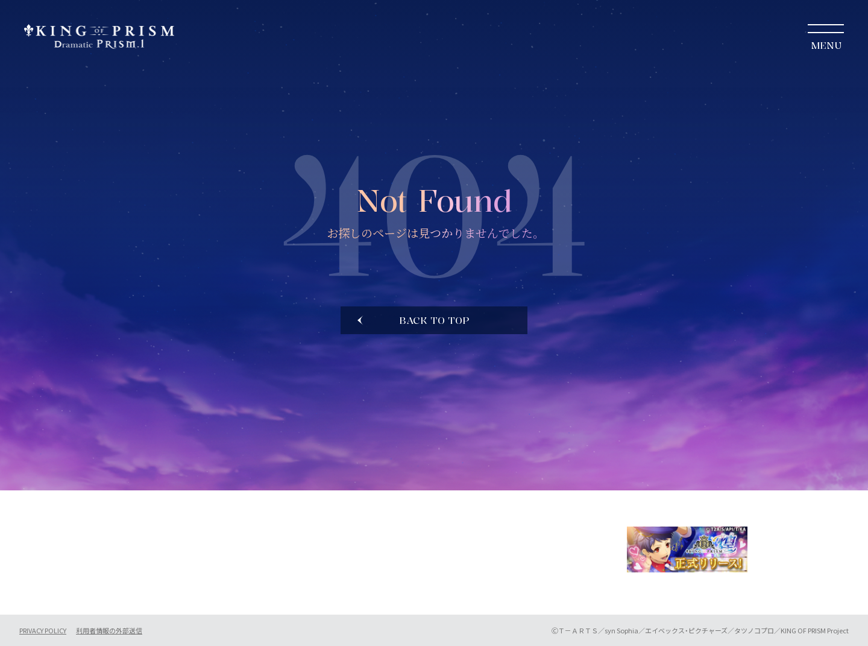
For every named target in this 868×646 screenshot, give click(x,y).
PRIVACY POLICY (42, 631)
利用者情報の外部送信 (109, 631)
